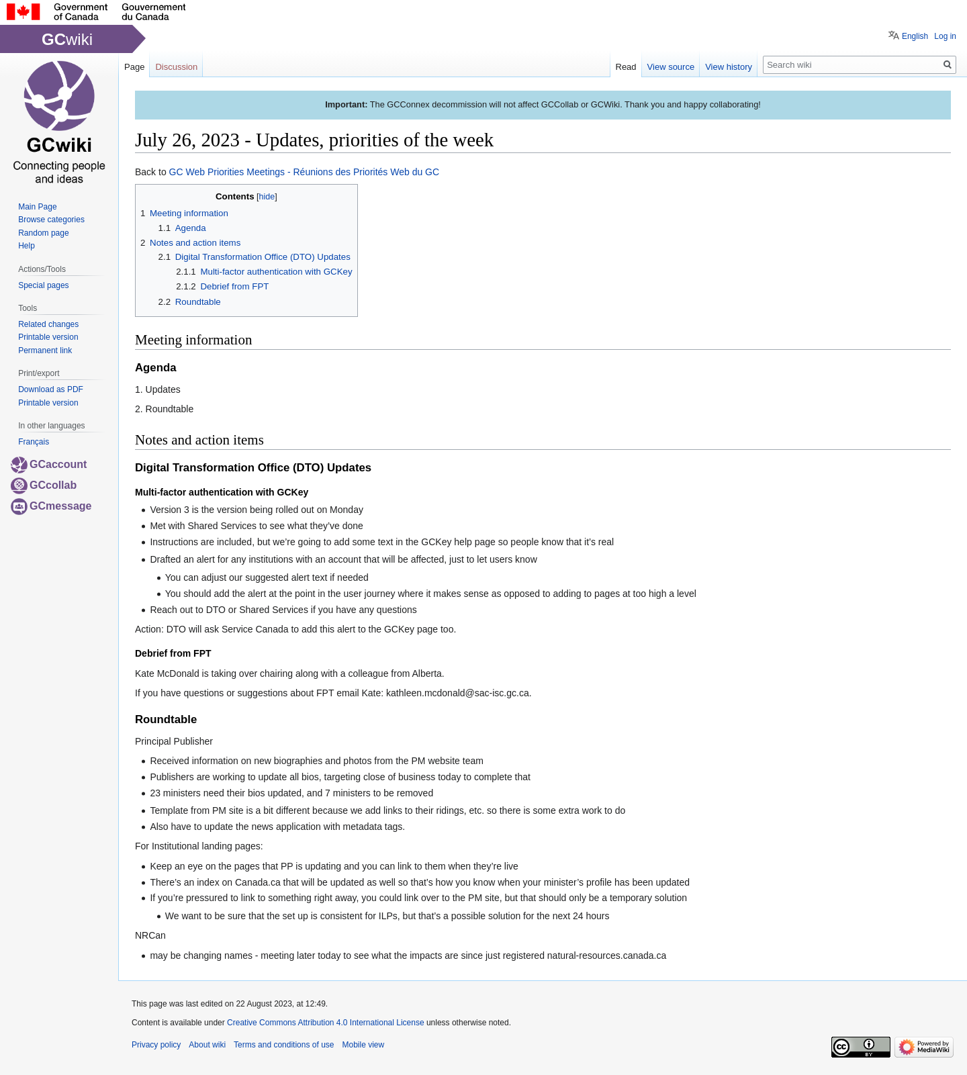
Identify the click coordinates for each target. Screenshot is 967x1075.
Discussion (176, 67)
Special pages (43, 285)
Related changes (48, 324)
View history (728, 67)
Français (33, 442)
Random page (43, 233)
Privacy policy (156, 1044)
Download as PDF (50, 389)
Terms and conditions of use (284, 1044)
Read (626, 67)
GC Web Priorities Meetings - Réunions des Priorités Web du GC (304, 172)
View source (671, 67)
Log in (945, 36)
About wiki (207, 1044)
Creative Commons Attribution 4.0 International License (325, 1022)
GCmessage (51, 506)
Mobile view (363, 1044)
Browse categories (51, 219)
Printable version (48, 337)
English (915, 36)
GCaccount (49, 464)
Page (134, 67)
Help (26, 245)
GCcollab (44, 485)
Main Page (37, 207)
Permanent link (45, 350)
